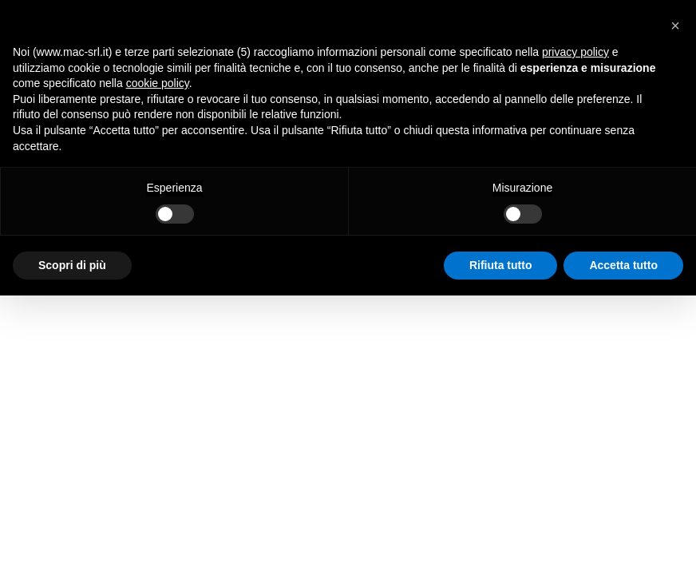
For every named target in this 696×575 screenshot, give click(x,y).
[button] (675, 25)
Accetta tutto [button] (623, 265)
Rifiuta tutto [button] (500, 265)
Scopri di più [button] (72, 265)
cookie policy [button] (157, 83)
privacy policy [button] (575, 52)
